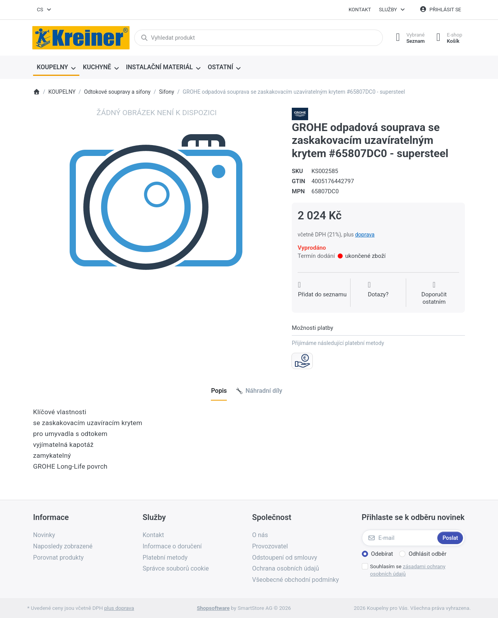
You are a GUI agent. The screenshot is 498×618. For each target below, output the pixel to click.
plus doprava (119, 608)
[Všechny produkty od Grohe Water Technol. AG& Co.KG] (300, 113)
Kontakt (360, 9)
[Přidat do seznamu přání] (322, 293)
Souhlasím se (407, 570)
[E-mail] (399, 538)
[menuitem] (56, 68)
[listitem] (156, 231)
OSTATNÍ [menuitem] (220, 67)
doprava (365, 234)
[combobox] (44, 9)
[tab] (219, 391)
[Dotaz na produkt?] (378, 293)
